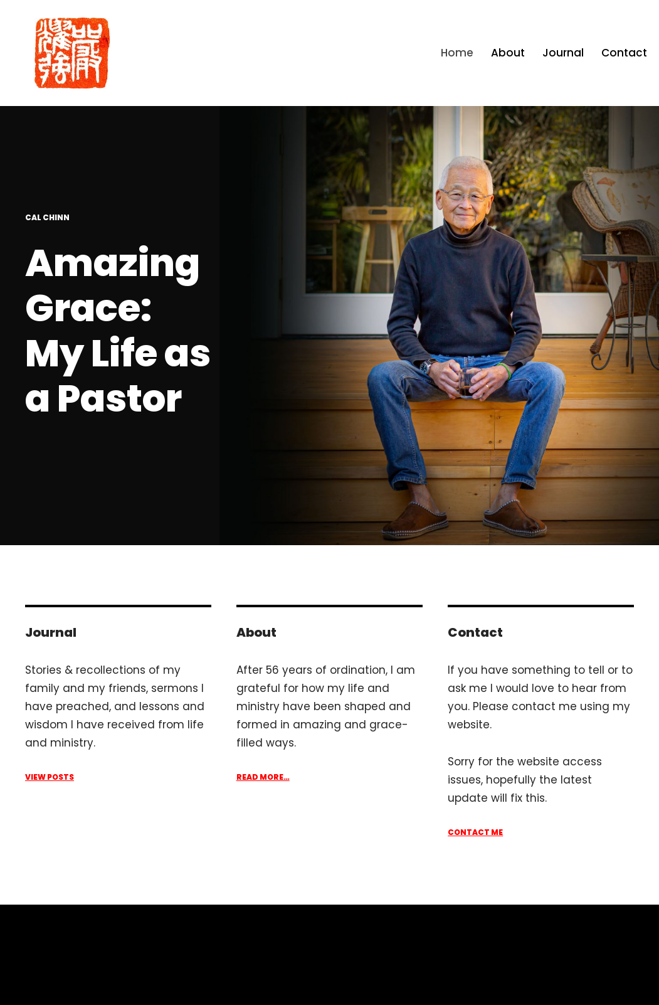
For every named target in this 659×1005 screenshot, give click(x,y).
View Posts (49, 777)
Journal (563, 52)
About (508, 52)
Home (457, 52)
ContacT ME (475, 832)
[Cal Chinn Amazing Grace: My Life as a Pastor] (72, 53)
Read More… (263, 777)
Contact (624, 52)
